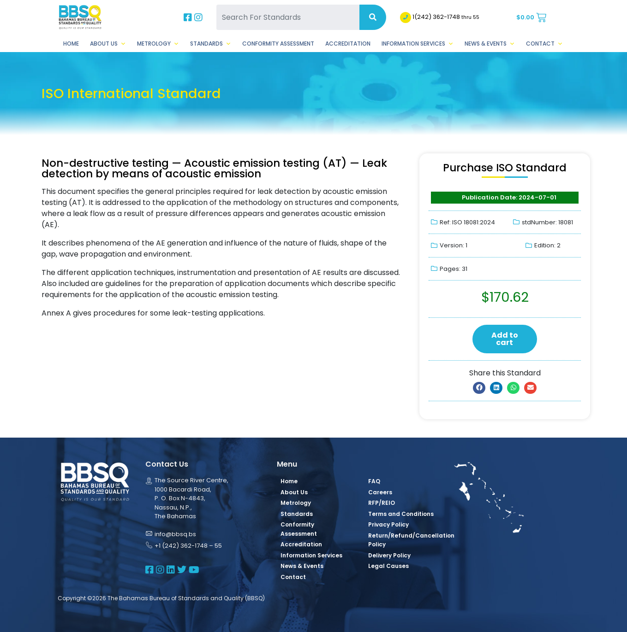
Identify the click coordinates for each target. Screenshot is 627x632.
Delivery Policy (389, 555)
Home (71, 43)
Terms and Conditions (401, 514)
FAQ (374, 481)
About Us (108, 44)
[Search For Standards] (287, 17)
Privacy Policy (388, 524)
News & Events (490, 44)
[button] (479, 388)
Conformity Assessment (278, 43)
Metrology (158, 44)
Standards (210, 44)
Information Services (418, 44)
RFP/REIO (381, 503)
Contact (544, 44)
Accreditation (347, 43)
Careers (380, 492)
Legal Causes (388, 566)
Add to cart (504, 339)
